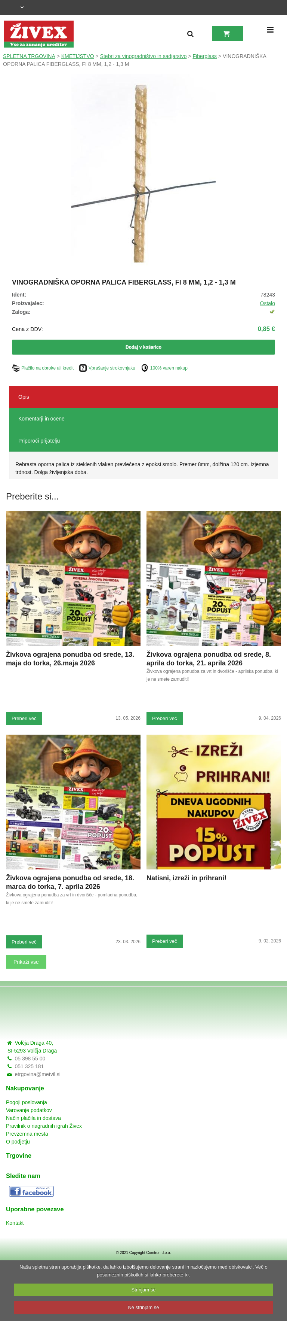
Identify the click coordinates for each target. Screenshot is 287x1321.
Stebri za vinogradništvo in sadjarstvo (143, 56)
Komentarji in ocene (41, 419)
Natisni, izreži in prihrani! (186, 878)
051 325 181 (29, 1066)
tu (187, 1275)
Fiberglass (205, 56)
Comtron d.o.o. (158, 1253)
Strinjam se (143, 1290)
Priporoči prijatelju (39, 441)
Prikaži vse (26, 962)
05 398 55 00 (30, 1059)
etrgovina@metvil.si (37, 1074)
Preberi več (24, 718)
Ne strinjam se (143, 1307)
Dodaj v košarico (143, 347)
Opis (23, 397)
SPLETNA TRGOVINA (29, 56)
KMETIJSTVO (77, 56)
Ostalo (267, 303)
